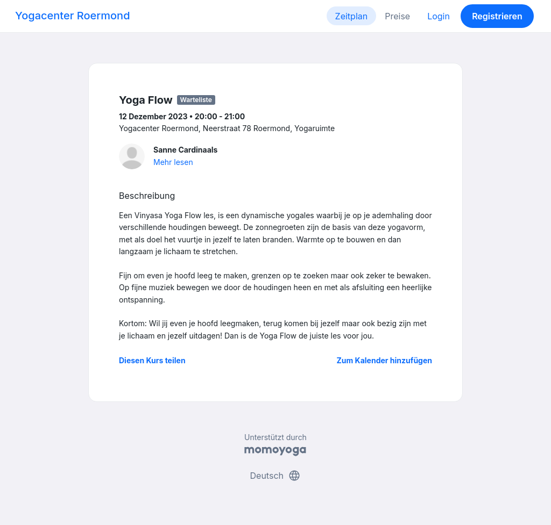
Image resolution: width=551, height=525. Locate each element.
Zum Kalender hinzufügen (384, 360)
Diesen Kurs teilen (152, 360)
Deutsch (275, 475)
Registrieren (497, 16)
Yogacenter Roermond (72, 15)
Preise (397, 16)
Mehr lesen (173, 162)
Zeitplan (351, 16)
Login (438, 16)
